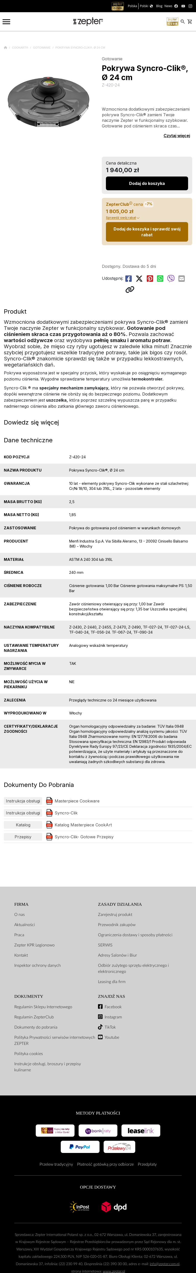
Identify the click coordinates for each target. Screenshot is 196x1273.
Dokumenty (28, 996)
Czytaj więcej (177, 135)
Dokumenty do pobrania (35, 1027)
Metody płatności (98, 1113)
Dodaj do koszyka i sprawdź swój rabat (147, 231)
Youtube (112, 1037)
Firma (21, 904)
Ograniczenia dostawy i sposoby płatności (135, 935)
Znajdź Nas (111, 996)
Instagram (113, 1017)
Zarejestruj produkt (115, 915)
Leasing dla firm (112, 982)
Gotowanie (42, 47)
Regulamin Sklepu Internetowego (43, 1007)
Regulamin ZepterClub (34, 1017)
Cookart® (20, 47)
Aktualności (24, 925)
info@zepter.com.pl (164, 1264)
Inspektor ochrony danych (37, 965)
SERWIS (105, 945)
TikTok (110, 1027)
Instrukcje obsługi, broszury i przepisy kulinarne (47, 1067)
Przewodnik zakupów (117, 925)
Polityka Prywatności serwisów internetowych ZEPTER (54, 1040)
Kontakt (21, 955)
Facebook (113, 1007)
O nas (19, 915)
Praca (19, 935)
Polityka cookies (28, 1054)
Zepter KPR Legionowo (34, 945)
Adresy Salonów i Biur (117, 955)
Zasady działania (120, 904)
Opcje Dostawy (98, 1187)
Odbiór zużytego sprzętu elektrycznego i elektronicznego (133, 968)
